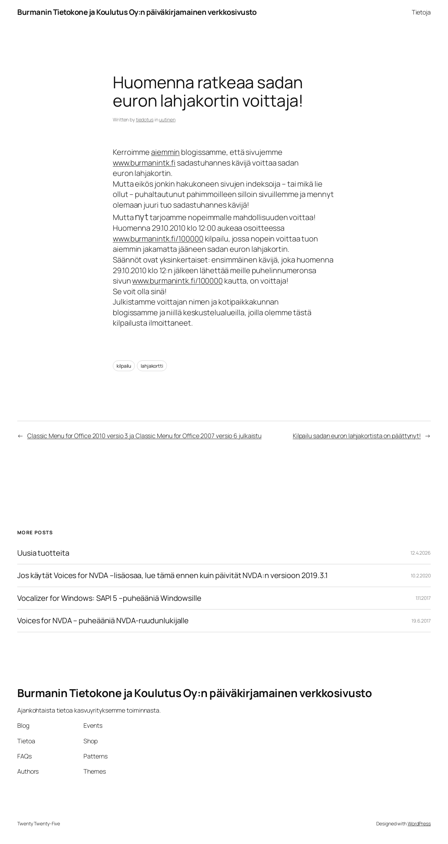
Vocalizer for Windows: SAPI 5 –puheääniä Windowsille (109, 598)
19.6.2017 (421, 620)
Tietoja (421, 12)
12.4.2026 (420, 552)
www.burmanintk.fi (144, 163)
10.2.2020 (421, 575)
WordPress (419, 823)
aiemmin (165, 152)
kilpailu (124, 366)
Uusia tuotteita (43, 553)
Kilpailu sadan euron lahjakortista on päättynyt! (357, 435)
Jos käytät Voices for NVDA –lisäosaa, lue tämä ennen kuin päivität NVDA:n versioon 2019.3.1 (172, 575)
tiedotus (144, 119)
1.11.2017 (423, 598)
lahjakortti (152, 366)
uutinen (167, 119)
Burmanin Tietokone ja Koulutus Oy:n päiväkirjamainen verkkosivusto (136, 12)
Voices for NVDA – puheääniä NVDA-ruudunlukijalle (103, 620)
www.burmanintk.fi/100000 (158, 239)
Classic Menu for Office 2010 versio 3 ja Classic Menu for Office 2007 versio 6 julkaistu (144, 435)
